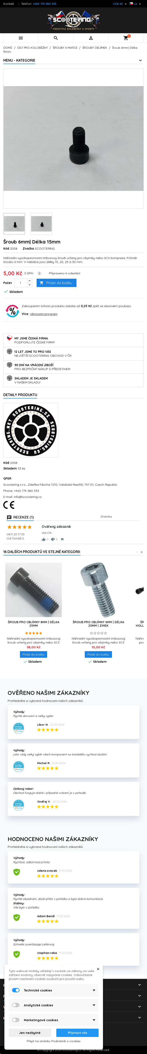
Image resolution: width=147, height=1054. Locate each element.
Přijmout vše (77, 1033)
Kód (6, 248)
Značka (28, 248)
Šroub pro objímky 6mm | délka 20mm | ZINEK (98, 624)
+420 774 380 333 (44, 3)
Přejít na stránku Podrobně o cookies (54, 1041)
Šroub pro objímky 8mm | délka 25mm (33, 624)
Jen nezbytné (30, 1033)
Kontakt (8, 3)
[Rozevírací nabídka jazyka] (135, 3)
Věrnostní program (43, 314)
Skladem (10, 468)
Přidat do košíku (56, 283)
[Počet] (20, 282)
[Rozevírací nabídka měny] (120, 3)
